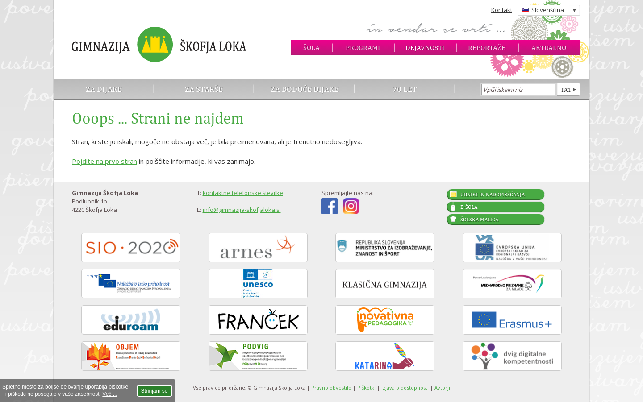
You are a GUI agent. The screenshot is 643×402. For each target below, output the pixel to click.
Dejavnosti (424, 47)
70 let (404, 89)
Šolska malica (479, 219)
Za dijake (104, 89)
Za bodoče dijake (304, 89)
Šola (311, 47)
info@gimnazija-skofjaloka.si (242, 210)
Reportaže (486, 47)
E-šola (468, 207)
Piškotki (366, 387)
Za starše (204, 89)
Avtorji (442, 387)
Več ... (109, 394)
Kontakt (501, 10)
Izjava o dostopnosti (405, 387)
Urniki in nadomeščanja (492, 194)
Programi (363, 47)
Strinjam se (154, 391)
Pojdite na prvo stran (104, 161)
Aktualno (548, 47)
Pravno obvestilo (331, 387)
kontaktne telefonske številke (243, 193)
